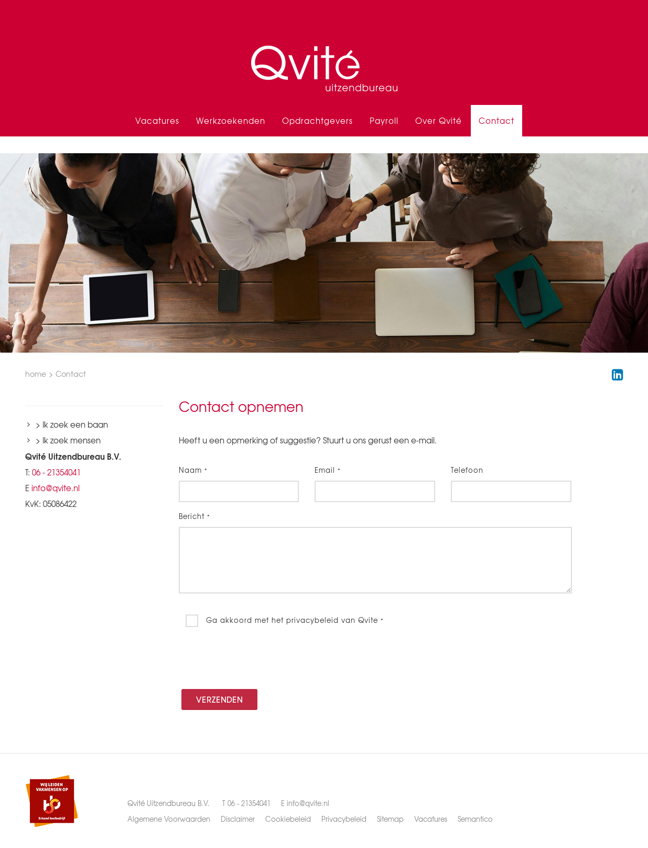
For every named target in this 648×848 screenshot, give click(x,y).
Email (328, 470)
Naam (193, 470)
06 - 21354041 (56, 472)
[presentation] (258, 658)
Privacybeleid (343, 819)
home (35, 373)
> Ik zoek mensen (68, 440)
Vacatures (157, 120)
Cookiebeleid (288, 819)
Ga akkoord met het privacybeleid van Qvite (293, 619)
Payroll (384, 120)
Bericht (194, 516)
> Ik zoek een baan (72, 424)
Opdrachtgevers (317, 120)
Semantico (475, 819)
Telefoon (467, 470)
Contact (496, 120)
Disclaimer (238, 819)
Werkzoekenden (230, 120)
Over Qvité (438, 120)
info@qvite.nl (55, 488)
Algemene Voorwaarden (168, 819)
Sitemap (390, 819)
